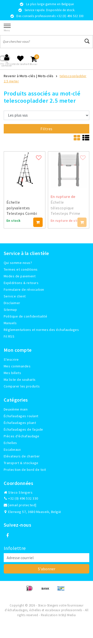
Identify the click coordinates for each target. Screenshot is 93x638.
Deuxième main (16, 409)
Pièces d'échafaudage (21, 436)
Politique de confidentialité (25, 316)
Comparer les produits (22, 386)
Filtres (46, 128)
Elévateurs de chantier (22, 456)
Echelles (10, 443)
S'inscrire (11, 359)
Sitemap (10, 309)
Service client (15, 296)
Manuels (10, 323)
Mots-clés (46, 76)
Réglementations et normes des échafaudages (41, 329)
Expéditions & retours (21, 283)
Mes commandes (17, 366)
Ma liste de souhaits (20, 379)
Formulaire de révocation (24, 289)
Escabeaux (12, 449)
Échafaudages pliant (20, 422)
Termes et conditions (21, 269)
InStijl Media (67, 615)
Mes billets (12, 373)
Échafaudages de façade (23, 429)
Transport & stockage (21, 463)
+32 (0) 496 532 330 (21, 498)
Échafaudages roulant (21, 416)
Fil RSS (9, 336)
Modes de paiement (19, 276)
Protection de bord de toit (25, 469)
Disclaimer (12, 303)
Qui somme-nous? (18, 262)
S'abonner (46, 568)
